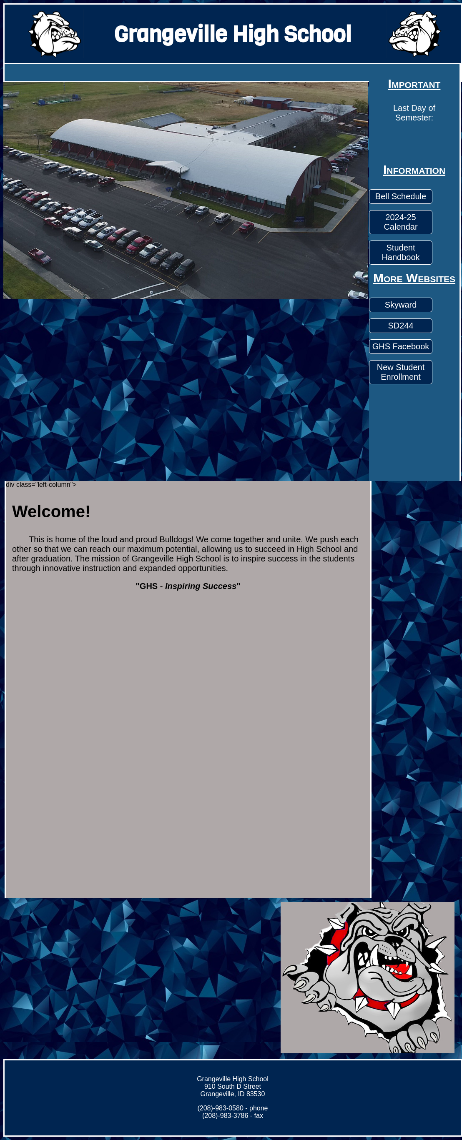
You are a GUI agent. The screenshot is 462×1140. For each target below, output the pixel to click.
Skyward (401, 304)
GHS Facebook (400, 346)
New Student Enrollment (401, 372)
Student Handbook (400, 252)
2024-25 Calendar (400, 222)
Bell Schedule (400, 196)
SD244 (400, 325)
